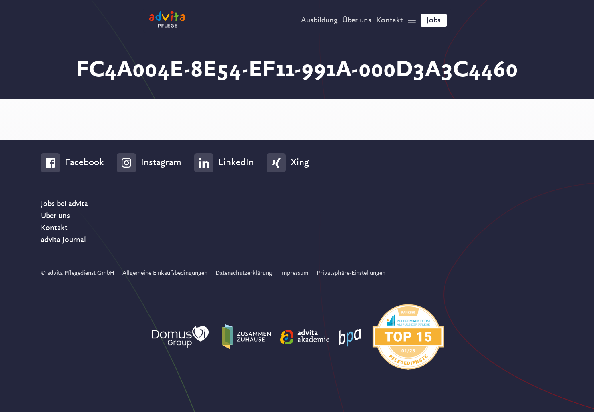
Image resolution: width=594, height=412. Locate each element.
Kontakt (54, 228)
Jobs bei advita (64, 204)
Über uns (55, 216)
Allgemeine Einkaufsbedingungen (164, 273)
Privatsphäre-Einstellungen (351, 273)
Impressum (294, 273)
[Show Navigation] (412, 20)
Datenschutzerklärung (243, 273)
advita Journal (63, 240)
